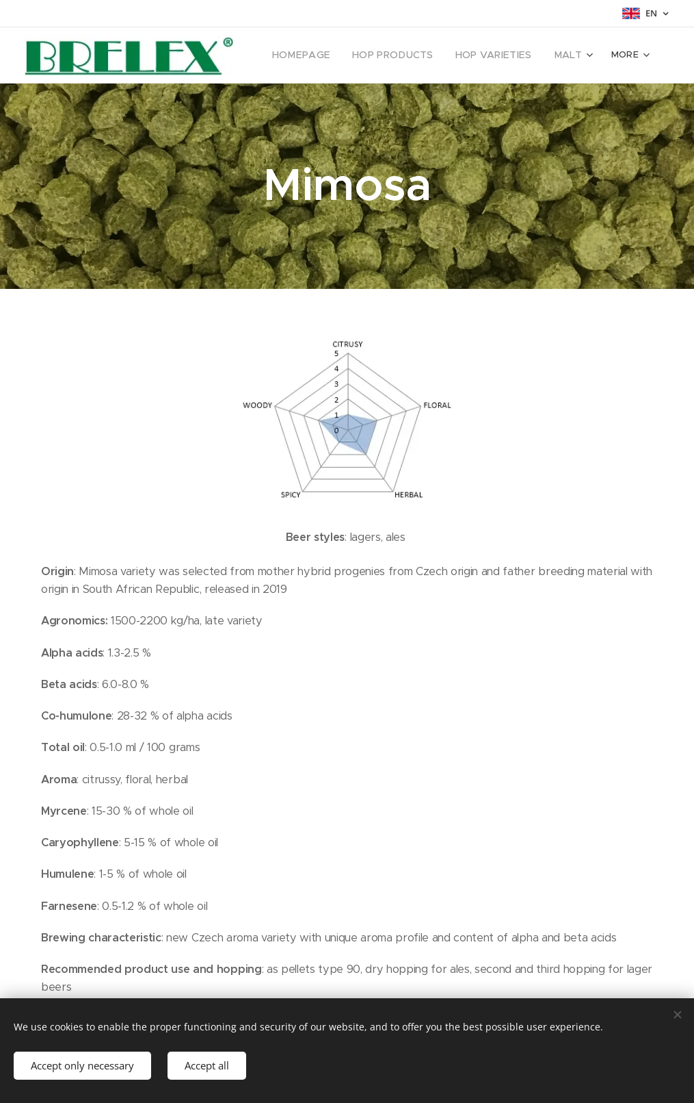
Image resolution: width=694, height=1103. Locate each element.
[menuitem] (320, 55)
